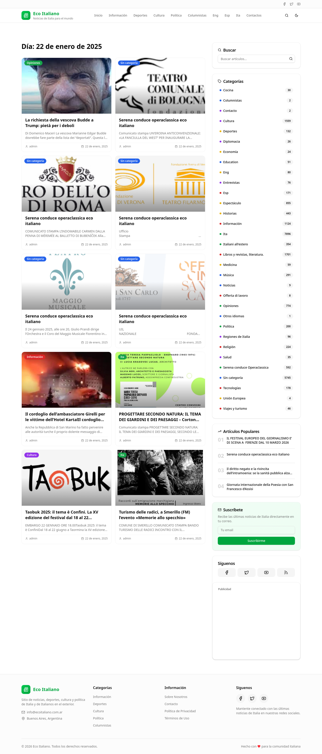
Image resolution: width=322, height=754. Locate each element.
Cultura (159, 15)
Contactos (253, 15)
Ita (238, 15)
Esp (227, 15)
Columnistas (197, 15)
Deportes (140, 15)
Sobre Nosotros (176, 697)
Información (118, 15)
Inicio (98, 15)
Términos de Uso (177, 718)
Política (98, 718)
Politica (176, 15)
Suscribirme (256, 541)
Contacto (171, 704)
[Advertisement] (256, 624)
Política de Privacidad (180, 711)
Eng (215, 15)
